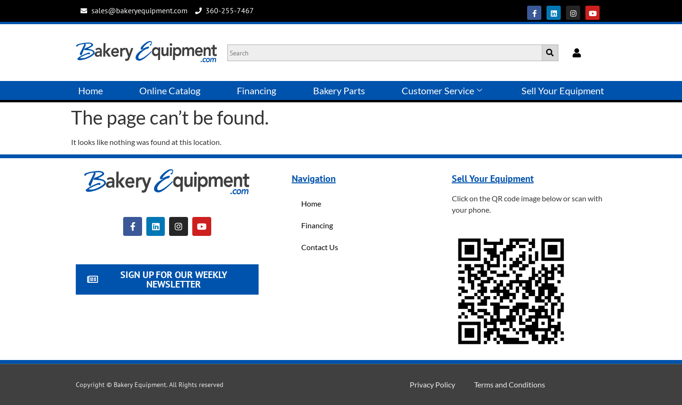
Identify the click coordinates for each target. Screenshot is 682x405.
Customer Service (442, 90)
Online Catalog (169, 90)
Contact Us (319, 247)
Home (90, 90)
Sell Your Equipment (562, 90)
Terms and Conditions (509, 384)
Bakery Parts (339, 90)
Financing (256, 90)
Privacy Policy (432, 384)
